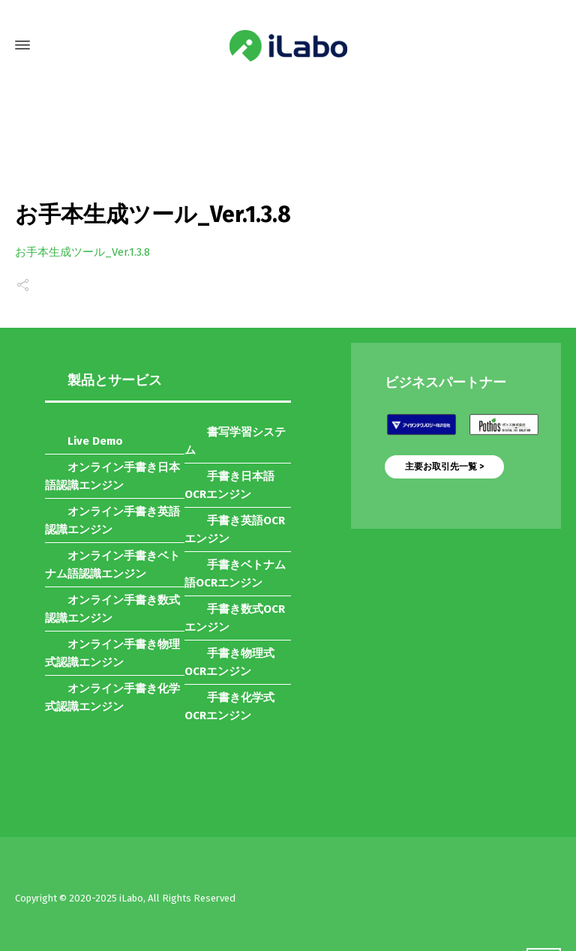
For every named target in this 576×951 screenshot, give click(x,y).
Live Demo (95, 441)
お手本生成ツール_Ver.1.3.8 (82, 252)
